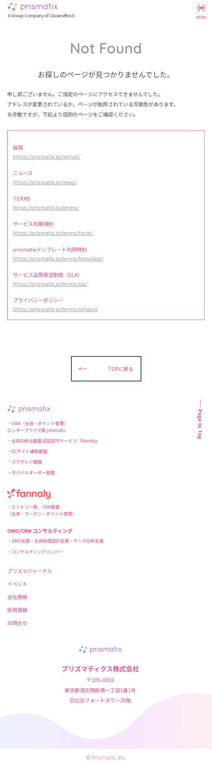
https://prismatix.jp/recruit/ (46, 156)
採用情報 (17, 610)
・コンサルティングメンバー (35, 551)
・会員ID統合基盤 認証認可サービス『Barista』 (53, 440)
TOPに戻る (120, 368)
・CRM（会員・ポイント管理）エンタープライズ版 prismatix (37, 426)
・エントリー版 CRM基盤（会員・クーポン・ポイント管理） (41, 510)
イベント (17, 584)
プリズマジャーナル (29, 571)
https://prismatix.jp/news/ (44, 182)
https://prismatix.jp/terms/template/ (58, 258)
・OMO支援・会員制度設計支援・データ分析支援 (55, 541)
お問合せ (17, 623)
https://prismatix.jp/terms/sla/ (50, 283)
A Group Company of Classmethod (41, 15)
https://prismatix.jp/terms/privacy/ (55, 309)
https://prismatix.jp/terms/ (46, 207)
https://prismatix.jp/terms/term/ (53, 232)
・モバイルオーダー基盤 (31, 472)
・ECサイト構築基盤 (27, 451)
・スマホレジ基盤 (24, 461)
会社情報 (17, 597)
